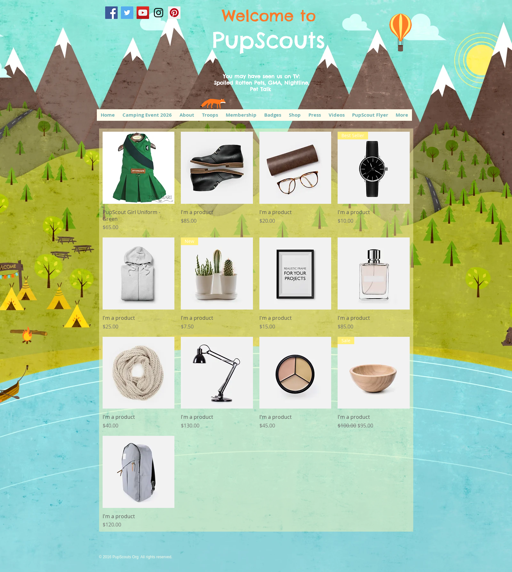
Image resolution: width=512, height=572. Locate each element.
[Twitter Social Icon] (127, 12)
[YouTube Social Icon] (143, 12)
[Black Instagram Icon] (158, 12)
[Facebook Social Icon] (111, 12)
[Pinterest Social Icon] (174, 12)
